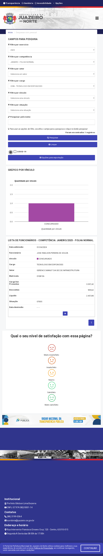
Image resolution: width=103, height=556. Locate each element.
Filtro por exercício (18, 45)
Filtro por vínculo (17, 93)
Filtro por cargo (16, 81)
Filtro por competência (20, 57)
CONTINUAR (90, 548)
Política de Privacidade (43, 548)
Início (10, 32)
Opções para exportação (51, 157)
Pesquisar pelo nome (19, 117)
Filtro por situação (17, 105)
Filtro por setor (16, 69)
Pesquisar (52, 138)
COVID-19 (21, 152)
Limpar (53, 144)
